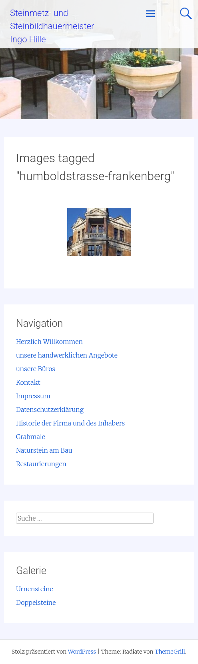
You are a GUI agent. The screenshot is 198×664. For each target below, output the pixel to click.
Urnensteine (34, 589)
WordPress (82, 651)
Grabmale (30, 437)
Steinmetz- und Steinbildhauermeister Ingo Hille (52, 26)
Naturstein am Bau (44, 450)
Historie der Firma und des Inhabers (70, 423)
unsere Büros (35, 369)
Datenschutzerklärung (50, 410)
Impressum (33, 396)
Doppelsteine (36, 602)
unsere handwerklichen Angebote (67, 355)
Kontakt (28, 382)
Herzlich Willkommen (49, 342)
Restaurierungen (41, 464)
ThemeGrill (170, 651)
